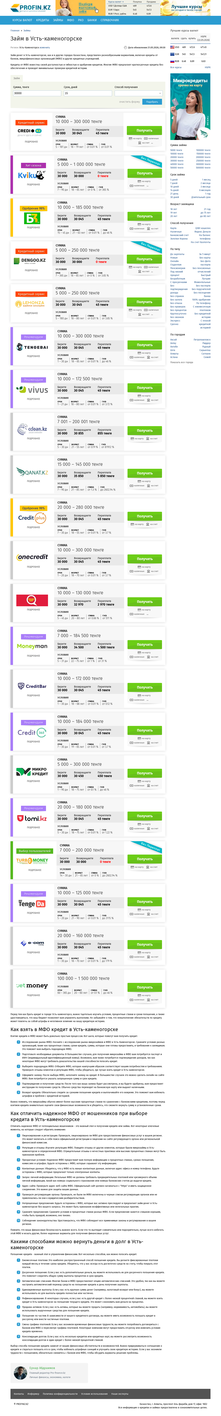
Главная (15, 30)
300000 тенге (203, 164)
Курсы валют (22, 20)
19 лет (173, 212)
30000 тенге (177, 160)
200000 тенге (203, 157)
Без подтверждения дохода (179, 289)
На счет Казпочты (200, 242)
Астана (174, 357)
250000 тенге (203, 160)
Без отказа (176, 303)
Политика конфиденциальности (60, 1394)
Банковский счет (179, 235)
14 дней (174, 190)
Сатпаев (206, 353)
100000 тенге (203, 150)
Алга (172, 350)
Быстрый (205, 275)
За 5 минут (204, 254)
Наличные (176, 231)
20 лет (173, 216)
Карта (173, 228)
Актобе (174, 346)
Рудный (206, 346)
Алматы (174, 353)
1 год (207, 193)
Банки (92, 20)
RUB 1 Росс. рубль (117, 13)
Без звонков (177, 317)
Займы (58, 20)
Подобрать (152, 101)
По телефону (203, 303)
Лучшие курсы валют (184, 30)
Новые (174, 257)
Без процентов (178, 310)
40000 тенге (177, 164)
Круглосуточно (178, 313)
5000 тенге (176, 150)
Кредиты (42, 20)
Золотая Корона (179, 238)
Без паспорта (203, 285)
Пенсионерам (177, 268)
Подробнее (31, 141)
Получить (144, 130)
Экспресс (175, 320)
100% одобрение (201, 299)
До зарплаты (177, 254)
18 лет (173, 209)
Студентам (175, 264)
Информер (33, 1394)
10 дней (174, 186)
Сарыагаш (205, 350)
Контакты (19, 1394)
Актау (173, 343)
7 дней (173, 183)
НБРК (207, 67)
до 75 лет (205, 212)
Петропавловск (202, 339)
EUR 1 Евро (113, 9)
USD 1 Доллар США (117, 5)
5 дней (174, 179)
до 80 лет (205, 216)
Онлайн (174, 261)
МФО (70, 20)
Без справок (177, 296)
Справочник (110, 20)
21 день (174, 193)
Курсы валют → (116, 1)
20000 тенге (177, 157)
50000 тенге (177, 167)
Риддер (206, 343)
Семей (207, 357)
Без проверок (177, 306)
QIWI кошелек (202, 228)
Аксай (173, 339)
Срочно (174, 324)
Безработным (177, 278)
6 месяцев (204, 190)
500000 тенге (203, 167)
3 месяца (205, 186)
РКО (81, 20)
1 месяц (206, 179)
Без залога (176, 299)
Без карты (205, 257)
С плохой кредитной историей (204, 324)
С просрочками (178, 282)
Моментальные (202, 282)
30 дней (174, 197)
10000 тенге (176, 153)
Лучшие (206, 278)
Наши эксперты (119, 1394)
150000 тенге (203, 153)
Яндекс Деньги (202, 231)
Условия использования (94, 1394)
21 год (207, 209)
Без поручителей (201, 289)
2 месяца (205, 183)
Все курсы (176, 67)
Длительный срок (201, 197)
